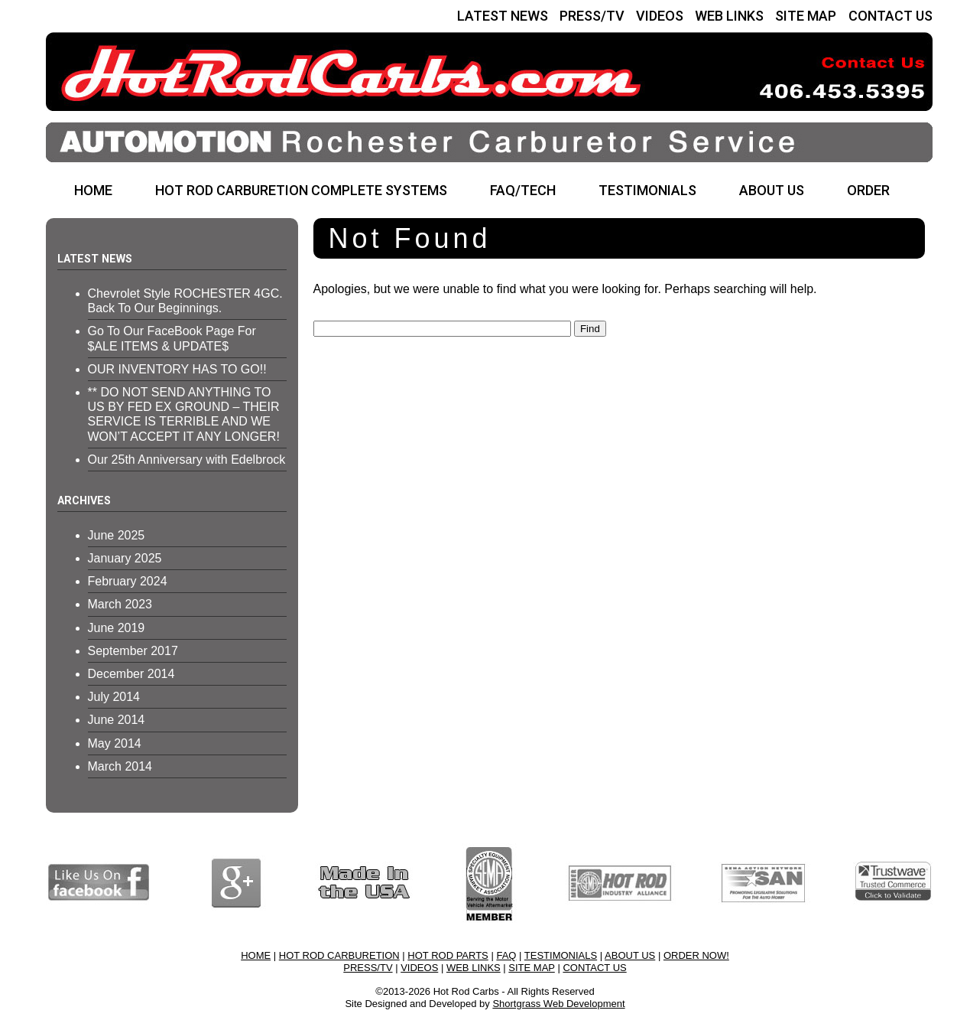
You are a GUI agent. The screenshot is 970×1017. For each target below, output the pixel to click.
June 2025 (116, 535)
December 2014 (131, 673)
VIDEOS (659, 16)
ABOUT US (771, 190)
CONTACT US (890, 16)
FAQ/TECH (523, 190)
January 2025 (125, 558)
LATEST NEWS (502, 16)
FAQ (506, 955)
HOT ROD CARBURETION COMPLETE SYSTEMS (301, 190)
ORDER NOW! (696, 955)
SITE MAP (805, 16)
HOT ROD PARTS (447, 955)
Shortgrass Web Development (558, 1003)
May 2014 (114, 743)
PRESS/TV (592, 16)
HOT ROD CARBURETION (339, 955)
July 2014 (114, 696)
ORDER (868, 190)
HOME (93, 190)
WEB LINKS (729, 16)
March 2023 (120, 604)
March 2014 (120, 766)
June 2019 (116, 627)
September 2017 (133, 650)
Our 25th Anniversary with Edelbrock (187, 459)
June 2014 (116, 719)
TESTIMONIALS (647, 190)
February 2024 (127, 581)
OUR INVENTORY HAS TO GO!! (177, 369)
